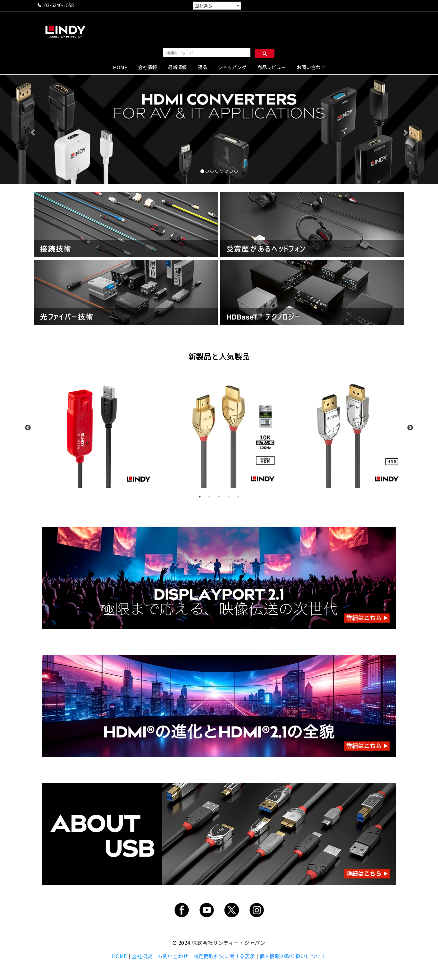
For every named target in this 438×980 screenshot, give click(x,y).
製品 (202, 67)
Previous (28, 428)
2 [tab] (209, 497)
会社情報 (147, 67)
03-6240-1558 (59, 5)
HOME (120, 67)
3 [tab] (219, 497)
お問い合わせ (311, 67)
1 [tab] (200, 497)
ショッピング (232, 67)
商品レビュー (271, 67)
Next (410, 428)
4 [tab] (228, 497)
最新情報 (177, 67)
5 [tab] (238, 497)
